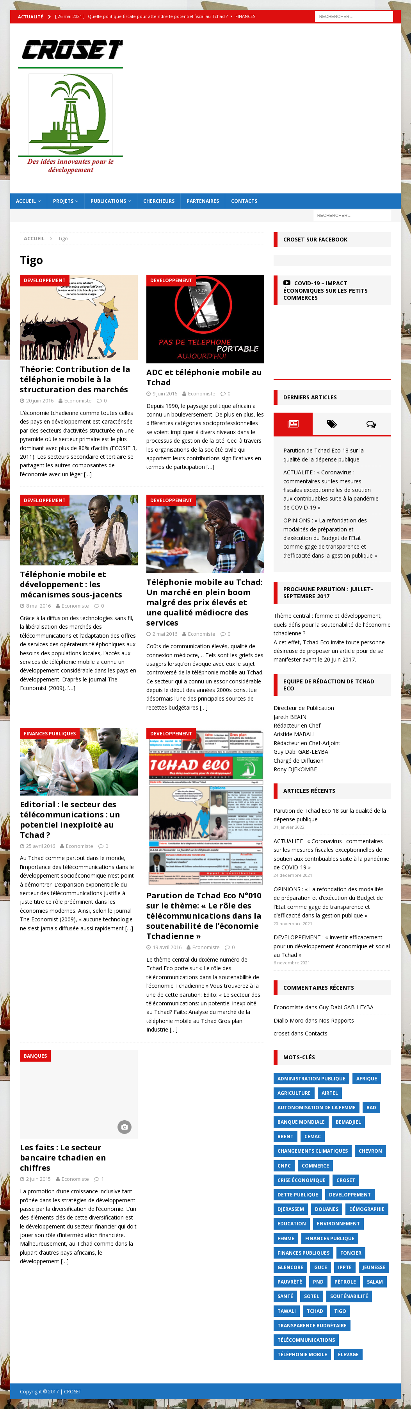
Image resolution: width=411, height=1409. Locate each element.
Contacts (244, 201)
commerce (315, 1165)
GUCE (320, 1267)
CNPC (284, 1165)
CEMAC (312, 1136)
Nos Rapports (336, 1020)
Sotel (311, 1296)
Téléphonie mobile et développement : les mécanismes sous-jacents (71, 584)
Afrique (366, 1078)
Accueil (26, 201)
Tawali (287, 1311)
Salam (375, 1281)
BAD (371, 1107)
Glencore (290, 1267)
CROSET (345, 1180)
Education (292, 1223)
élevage (348, 1354)
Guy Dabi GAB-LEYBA (346, 1007)
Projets (63, 201)
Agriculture (294, 1093)
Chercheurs (158, 201)
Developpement (350, 1194)
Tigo (340, 1311)
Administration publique (311, 1078)
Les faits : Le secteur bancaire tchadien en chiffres (63, 1157)
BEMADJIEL (348, 1122)
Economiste (78, 400)
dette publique (298, 1194)
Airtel (330, 1093)
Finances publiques (303, 1253)
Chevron (370, 1151)
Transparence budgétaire (312, 1325)
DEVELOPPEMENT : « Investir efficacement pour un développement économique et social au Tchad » (332, 945)
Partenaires (203, 201)
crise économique (302, 1180)
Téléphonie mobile (302, 1354)
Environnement (338, 1223)
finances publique (329, 1238)
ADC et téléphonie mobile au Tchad (204, 377)
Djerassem (291, 1209)
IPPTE (345, 1267)
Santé (285, 1296)
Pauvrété (290, 1281)
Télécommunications (306, 1340)
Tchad (315, 1311)
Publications (108, 201)
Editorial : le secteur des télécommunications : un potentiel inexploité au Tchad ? (70, 819)
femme (286, 1238)
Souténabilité (349, 1296)
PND (318, 1281)
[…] (88, 474)
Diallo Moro (289, 1020)
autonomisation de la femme (317, 1107)
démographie (366, 1209)
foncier (350, 1253)
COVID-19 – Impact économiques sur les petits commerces (325, 290)
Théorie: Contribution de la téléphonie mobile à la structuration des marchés (75, 379)
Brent (286, 1136)
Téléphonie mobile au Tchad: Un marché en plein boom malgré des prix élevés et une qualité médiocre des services (204, 602)
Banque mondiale (301, 1122)
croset (282, 1033)
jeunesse (374, 1267)
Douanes (326, 1209)
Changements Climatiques (313, 1151)
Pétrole (345, 1281)
